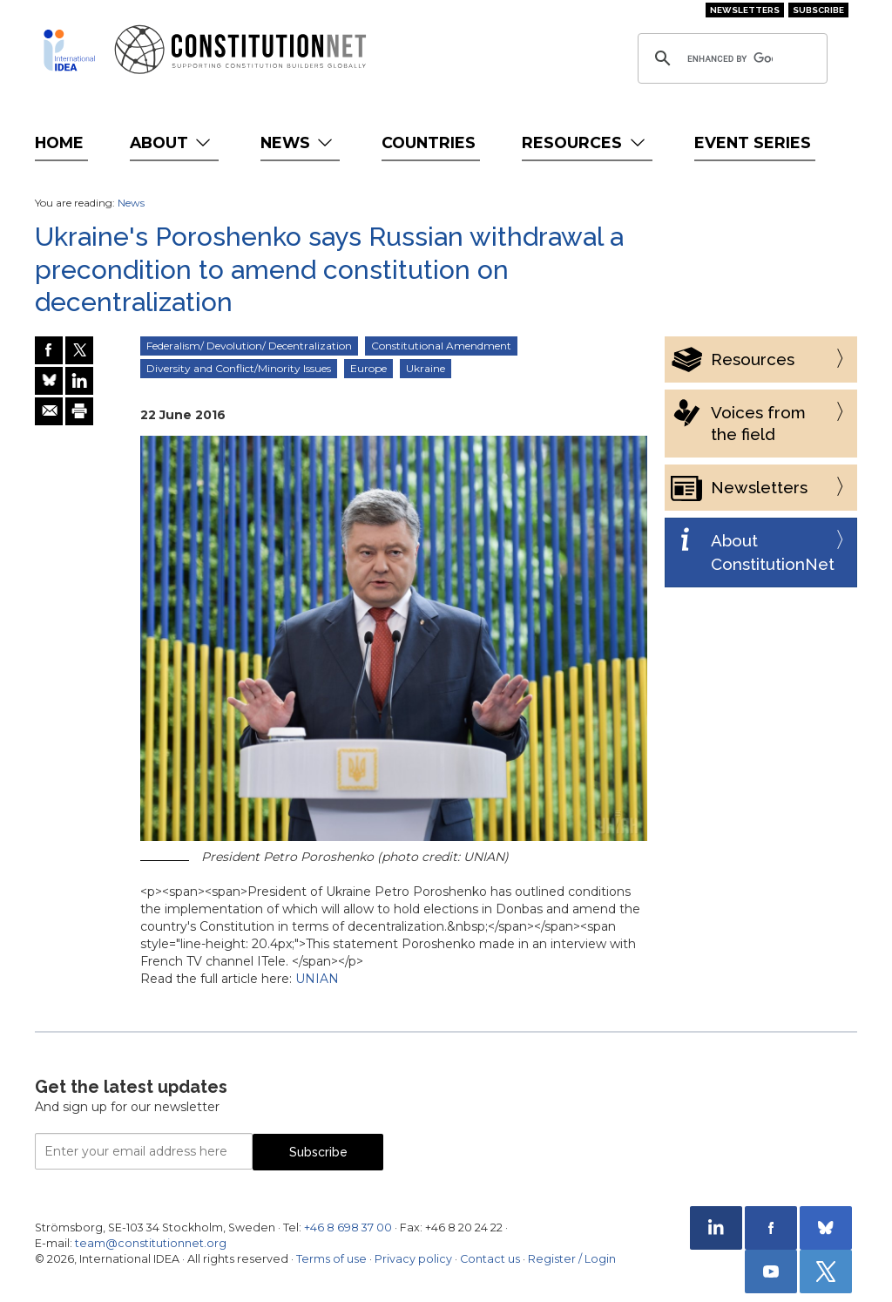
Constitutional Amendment (441, 345)
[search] (730, 58)
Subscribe (818, 10)
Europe (368, 368)
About (172, 142)
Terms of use (331, 1258)
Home (59, 142)
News (298, 142)
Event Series (752, 142)
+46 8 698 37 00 (348, 1227)
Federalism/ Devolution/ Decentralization (249, 345)
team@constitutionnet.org (150, 1243)
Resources (585, 142)
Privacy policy (413, 1258)
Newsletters (745, 10)
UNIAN (317, 979)
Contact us (490, 1258)
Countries (429, 142)
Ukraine (425, 368)
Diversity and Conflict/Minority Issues (238, 368)
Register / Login (572, 1258)
